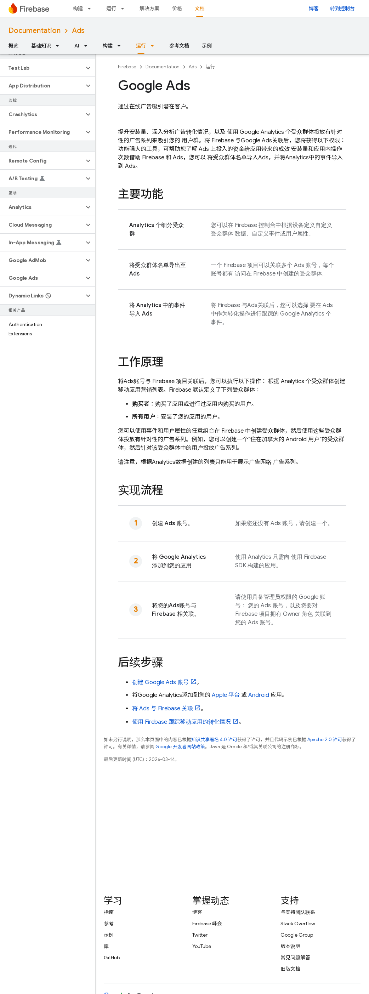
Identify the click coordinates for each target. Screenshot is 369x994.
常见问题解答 (295, 957)
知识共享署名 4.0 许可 (214, 740)
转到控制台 (342, 8)
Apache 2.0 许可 (324, 740)
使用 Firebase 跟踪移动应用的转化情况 (181, 722)
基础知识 (41, 45)
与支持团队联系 (297, 912)
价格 (177, 8)
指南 (109, 912)
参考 (109, 923)
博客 (314, 8)
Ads (78, 30)
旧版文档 (290, 969)
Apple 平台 (226, 695)
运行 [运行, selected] (141, 45)
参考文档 (179, 45)
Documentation (34, 30)
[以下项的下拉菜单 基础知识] (59, 45)
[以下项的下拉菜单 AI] (87, 45)
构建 (78, 8)
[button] (42, 68)
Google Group (296, 935)
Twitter (200, 935)
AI (76, 45)
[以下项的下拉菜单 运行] (124, 8)
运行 (111, 8)
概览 (13, 45)
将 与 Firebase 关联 (162, 708)
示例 (207, 45)
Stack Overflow (297, 923)
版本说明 (290, 946)
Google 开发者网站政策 (180, 747)
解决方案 (149, 8)
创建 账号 (160, 682)
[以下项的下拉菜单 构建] (91, 8)
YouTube (201, 946)
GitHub (112, 957)
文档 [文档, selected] (200, 8)
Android (258, 695)
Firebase (127, 67)
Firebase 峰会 (207, 923)
